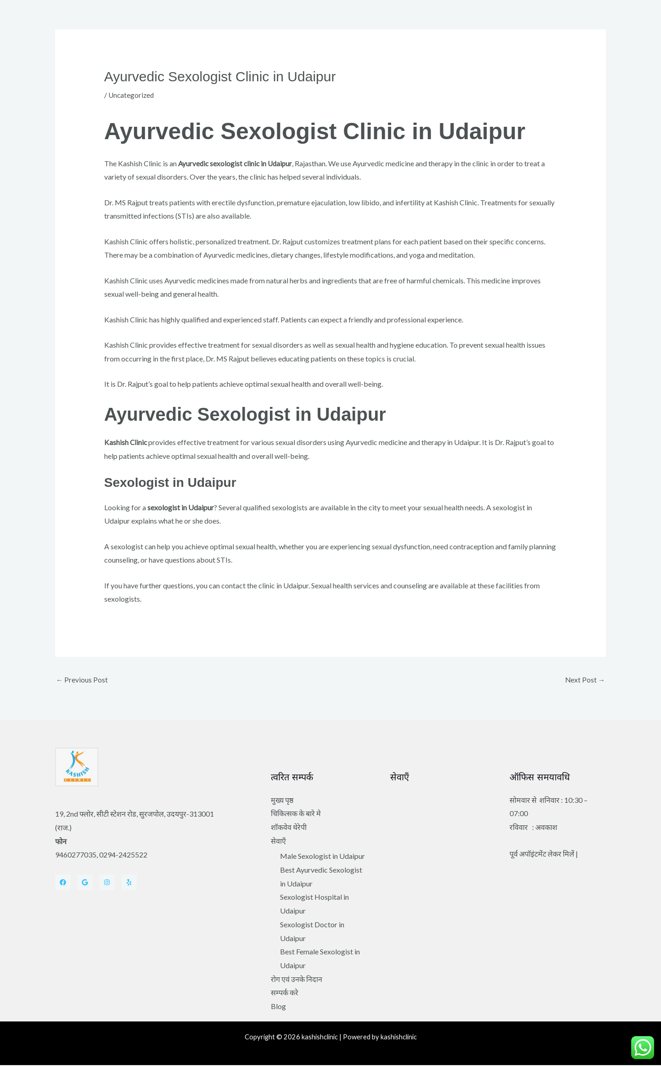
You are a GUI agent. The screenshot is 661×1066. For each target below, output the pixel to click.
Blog (278, 1007)
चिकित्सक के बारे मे (296, 814)
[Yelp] (129, 883)
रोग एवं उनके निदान (296, 980)
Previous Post (82, 680)
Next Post (584, 680)
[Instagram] (107, 883)
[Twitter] (85, 883)
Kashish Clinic (126, 442)
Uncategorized (132, 94)
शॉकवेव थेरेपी (289, 827)
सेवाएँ (278, 841)
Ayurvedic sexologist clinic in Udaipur (237, 163)
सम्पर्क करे (284, 993)
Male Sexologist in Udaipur (322, 856)
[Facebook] (63, 883)
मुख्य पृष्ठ (282, 800)
